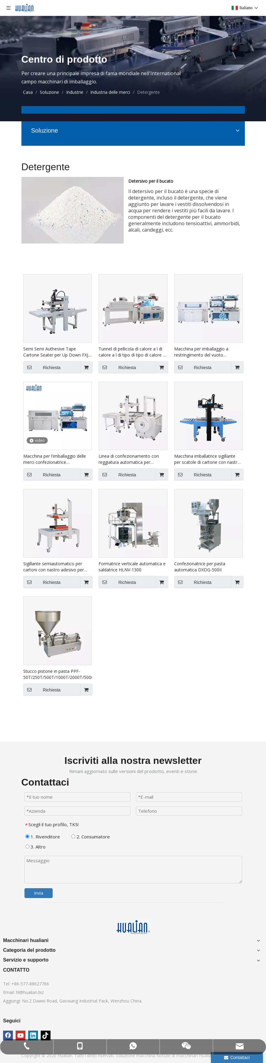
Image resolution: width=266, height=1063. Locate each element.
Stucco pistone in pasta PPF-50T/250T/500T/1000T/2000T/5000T (57, 674)
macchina (146, 1055)
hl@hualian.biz (30, 992)
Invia (38, 893)
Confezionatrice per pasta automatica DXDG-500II (199, 567)
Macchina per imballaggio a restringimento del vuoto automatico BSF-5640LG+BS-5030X (203, 352)
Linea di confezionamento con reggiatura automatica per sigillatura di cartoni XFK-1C (129, 459)
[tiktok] (46, 1035)
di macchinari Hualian (193, 1055)
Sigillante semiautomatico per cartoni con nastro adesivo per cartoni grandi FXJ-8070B (53, 567)
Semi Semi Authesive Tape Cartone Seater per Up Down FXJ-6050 (56, 352)
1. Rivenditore (42, 837)
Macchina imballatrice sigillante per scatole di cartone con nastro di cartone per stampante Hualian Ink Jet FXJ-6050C (207, 459)
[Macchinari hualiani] (133, 927)
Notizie (164, 1055)
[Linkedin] (33, 1035)
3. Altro (35, 847)
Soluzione (126, 1055)
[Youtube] (20, 1035)
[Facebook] (8, 1035)
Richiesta (42, 367)
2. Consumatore (90, 837)
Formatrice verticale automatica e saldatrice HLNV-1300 (132, 567)
